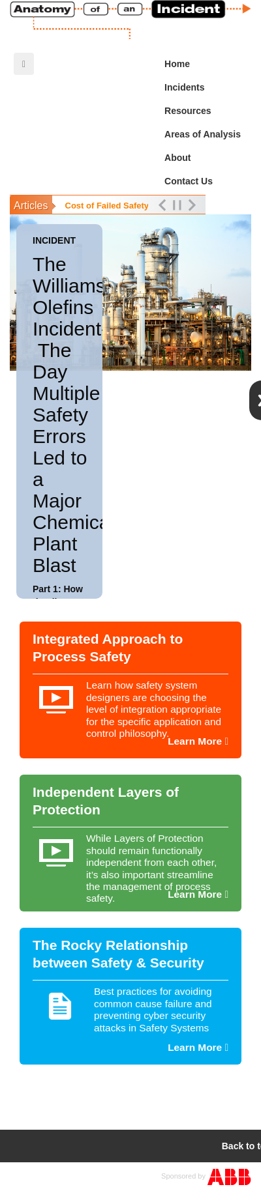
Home (177, 64)
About (177, 157)
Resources (206, 111)
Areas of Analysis (206, 134)
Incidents (206, 87)
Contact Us (188, 181)
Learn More (198, 741)
